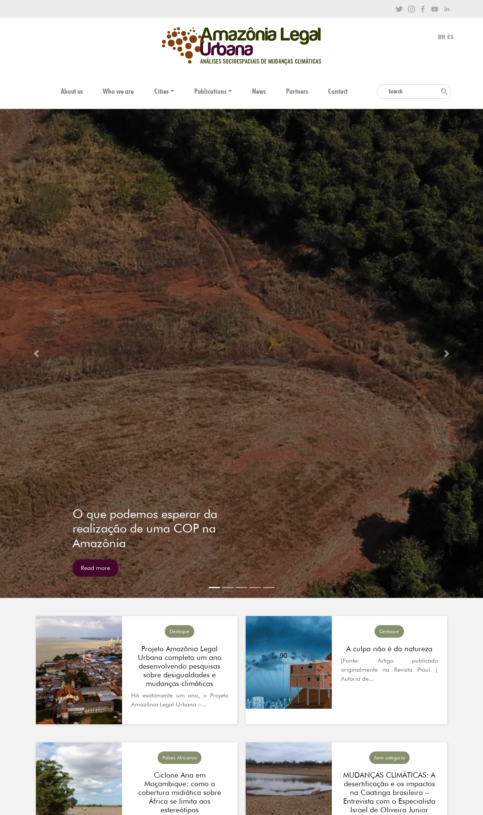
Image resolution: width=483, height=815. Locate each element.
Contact (338, 91)
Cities (161, 91)
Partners (297, 91)
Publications (210, 91)
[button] (36, 353)
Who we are (118, 91)
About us (72, 91)
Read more (95, 567)
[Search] (414, 91)
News (259, 91)
